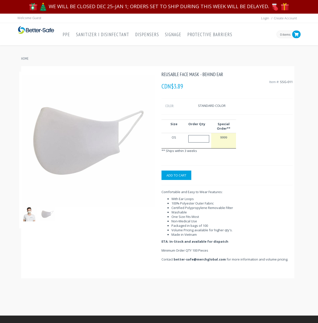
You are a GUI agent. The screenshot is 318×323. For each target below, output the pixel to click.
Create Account (285, 18)
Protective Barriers (209, 34)
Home (25, 59)
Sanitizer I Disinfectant (102, 34)
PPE (66, 34)
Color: (169, 106)
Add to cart (176, 175)
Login (265, 18)
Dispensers (147, 34)
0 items (285, 35)
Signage (173, 34)
